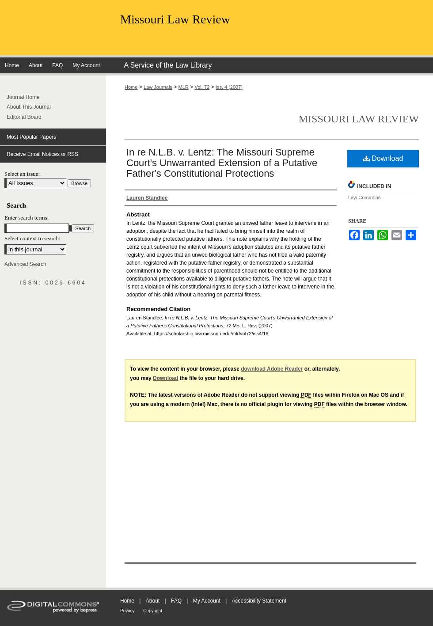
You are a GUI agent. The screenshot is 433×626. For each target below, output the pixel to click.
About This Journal (29, 107)
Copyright (152, 610)
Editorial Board (24, 117)
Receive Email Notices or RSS (42, 154)
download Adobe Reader (272, 369)
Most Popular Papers (31, 137)
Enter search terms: (26, 217)
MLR (184, 87)
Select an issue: (22, 174)
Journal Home (23, 97)
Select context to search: (32, 238)
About (153, 601)
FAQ (176, 601)
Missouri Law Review (175, 19)
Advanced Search (25, 264)
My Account (206, 601)
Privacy (127, 610)
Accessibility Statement (259, 601)
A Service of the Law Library (168, 65)
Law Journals (158, 87)
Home (131, 87)
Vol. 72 (202, 87)
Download (383, 158)
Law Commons (364, 197)
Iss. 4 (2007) (229, 87)
